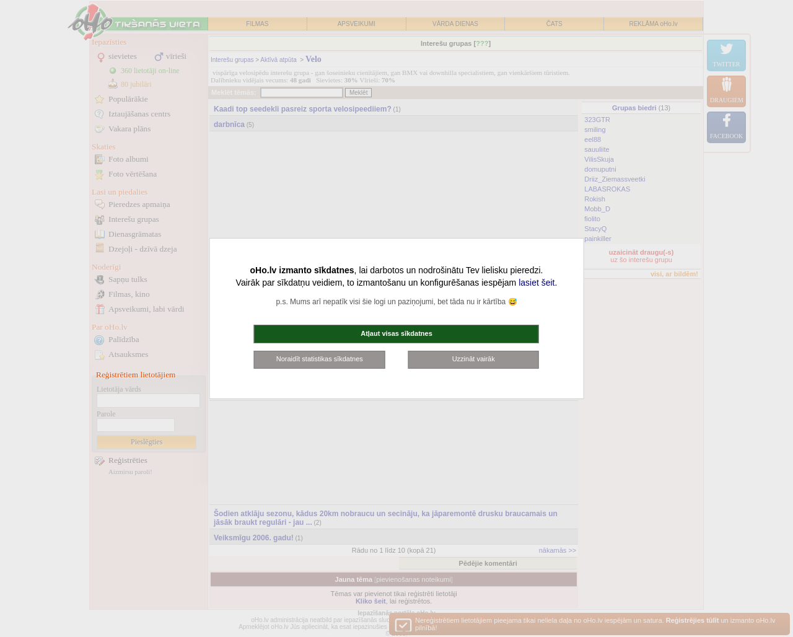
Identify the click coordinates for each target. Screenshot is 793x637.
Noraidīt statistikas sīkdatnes (319, 358)
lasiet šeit (536, 283)
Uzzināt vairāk (473, 358)
